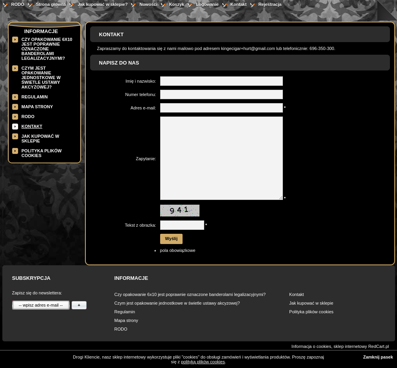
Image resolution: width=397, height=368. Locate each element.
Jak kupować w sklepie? (102, 4)
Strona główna (51, 4)
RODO (17, 4)
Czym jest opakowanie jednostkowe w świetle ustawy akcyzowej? (41, 77)
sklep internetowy (350, 346)
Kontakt (239, 4)
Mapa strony (37, 106)
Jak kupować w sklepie (311, 303)
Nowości (148, 4)
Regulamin (35, 96)
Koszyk (177, 4)
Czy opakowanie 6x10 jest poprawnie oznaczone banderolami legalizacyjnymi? (47, 49)
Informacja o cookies (311, 346)
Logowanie (207, 4)
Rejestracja (270, 4)
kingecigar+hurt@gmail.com (248, 48)
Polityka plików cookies (311, 311)
